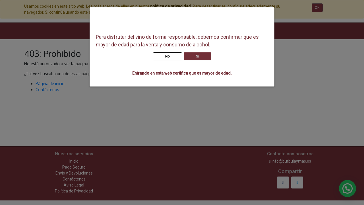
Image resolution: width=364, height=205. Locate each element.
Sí (197, 56)
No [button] (167, 56)
